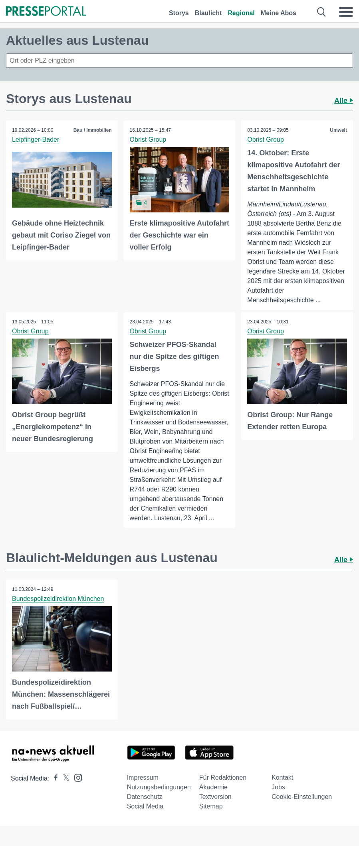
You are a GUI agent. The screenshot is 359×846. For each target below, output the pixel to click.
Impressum (143, 778)
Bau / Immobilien (92, 130)
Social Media (145, 806)
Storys (179, 13)
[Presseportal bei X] (63, 778)
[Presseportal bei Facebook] (53, 778)
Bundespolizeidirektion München (58, 598)
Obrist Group (148, 139)
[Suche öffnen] (322, 12)
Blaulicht (208, 13)
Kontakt (282, 778)
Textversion (215, 797)
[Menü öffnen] (346, 12)
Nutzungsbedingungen (159, 787)
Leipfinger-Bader (35, 139)
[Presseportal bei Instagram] (75, 777)
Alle (343, 101)
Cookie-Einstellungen (302, 797)
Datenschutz (145, 797)
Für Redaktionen (222, 778)
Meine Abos (278, 13)
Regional (241, 13)
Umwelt (338, 130)
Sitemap (211, 806)
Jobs (278, 787)
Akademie (213, 787)
